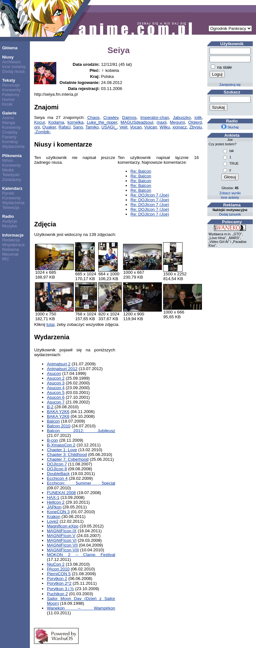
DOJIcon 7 (57, 464)
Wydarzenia (13, 146)
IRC (6, 259)
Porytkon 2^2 (59, 583)
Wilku (165, 127)
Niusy (8, 57)
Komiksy (10, 141)
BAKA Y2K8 (58, 416)
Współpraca (13, 244)
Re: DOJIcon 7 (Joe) (149, 195)
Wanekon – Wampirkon (81, 608)
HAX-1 (53, 497)
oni (37, 127)
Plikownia (12, 155)
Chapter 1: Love (62, 449)
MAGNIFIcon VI (61, 540)
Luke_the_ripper (102, 122)
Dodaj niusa (13, 71)
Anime (8, 117)
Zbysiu (195, 127)
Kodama (56, 122)
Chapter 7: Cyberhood (67, 459)
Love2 (52, 521)
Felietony (10, 94)
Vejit (124, 127)
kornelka (75, 122)
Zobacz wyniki (230, 193)
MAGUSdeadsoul (137, 122)
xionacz (179, 127)
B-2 (50, 406)
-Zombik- (42, 131)
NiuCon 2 (56, 564)
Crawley (110, 117)
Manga (8, 122)
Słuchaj (230, 127)
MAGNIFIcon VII (62, 545)
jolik (198, 117)
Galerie (9, 113)
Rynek (8, 193)
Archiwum (11, 61)
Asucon (54, 373)
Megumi (177, 122)
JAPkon (54, 507)
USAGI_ (109, 127)
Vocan (136, 127)
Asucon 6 (56, 397)
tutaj (50, 324)
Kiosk (7, 104)
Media (8, 170)
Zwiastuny (11, 179)
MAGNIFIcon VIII (63, 550)
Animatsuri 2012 (62, 368)
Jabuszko (182, 117)
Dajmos (129, 117)
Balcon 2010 (58, 426)
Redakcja (11, 240)
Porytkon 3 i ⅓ (60, 588)
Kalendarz (12, 188)
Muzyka (9, 226)
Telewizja (10, 207)
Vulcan (150, 127)
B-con (52, 440)
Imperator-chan (154, 117)
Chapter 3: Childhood (67, 454)
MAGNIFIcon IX (61, 530)
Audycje (9, 221)
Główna (9, 47)
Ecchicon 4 (57, 478)
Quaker (49, 127)
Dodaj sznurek (230, 214)
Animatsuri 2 (58, 364)
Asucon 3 (56, 383)
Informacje (13, 235)
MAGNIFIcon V (61, 535)
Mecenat (10, 254)
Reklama (10, 249)
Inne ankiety (230, 197)
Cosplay (9, 132)
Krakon (53, 516)
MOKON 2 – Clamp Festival (81, 554)
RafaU (65, 127)
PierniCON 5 (59, 573)
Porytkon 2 (57, 578)
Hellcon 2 (56, 502)
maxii (161, 122)
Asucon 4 (56, 387)
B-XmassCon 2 (61, 445)
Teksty (8, 80)
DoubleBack (58, 473)
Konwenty (11, 89)
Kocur (39, 122)
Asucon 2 (56, 378)
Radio (8, 216)
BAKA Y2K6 (58, 411)
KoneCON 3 (58, 511)
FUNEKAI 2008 (61, 492)
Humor (8, 99)
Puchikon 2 (57, 593)
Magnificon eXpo (62, 526)
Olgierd (195, 122)
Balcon (53, 421)
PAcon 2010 (58, 569)
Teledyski (11, 174)
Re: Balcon (140, 171)
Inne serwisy (14, 66)
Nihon (7, 160)
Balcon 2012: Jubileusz (81, 430)
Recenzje (11, 85)
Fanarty (9, 136)
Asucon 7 (56, 402)
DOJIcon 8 (57, 468)
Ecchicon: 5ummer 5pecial (81, 483)
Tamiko (92, 127)
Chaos (93, 117)
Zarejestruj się (230, 84)
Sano (78, 127)
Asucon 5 (56, 392)
